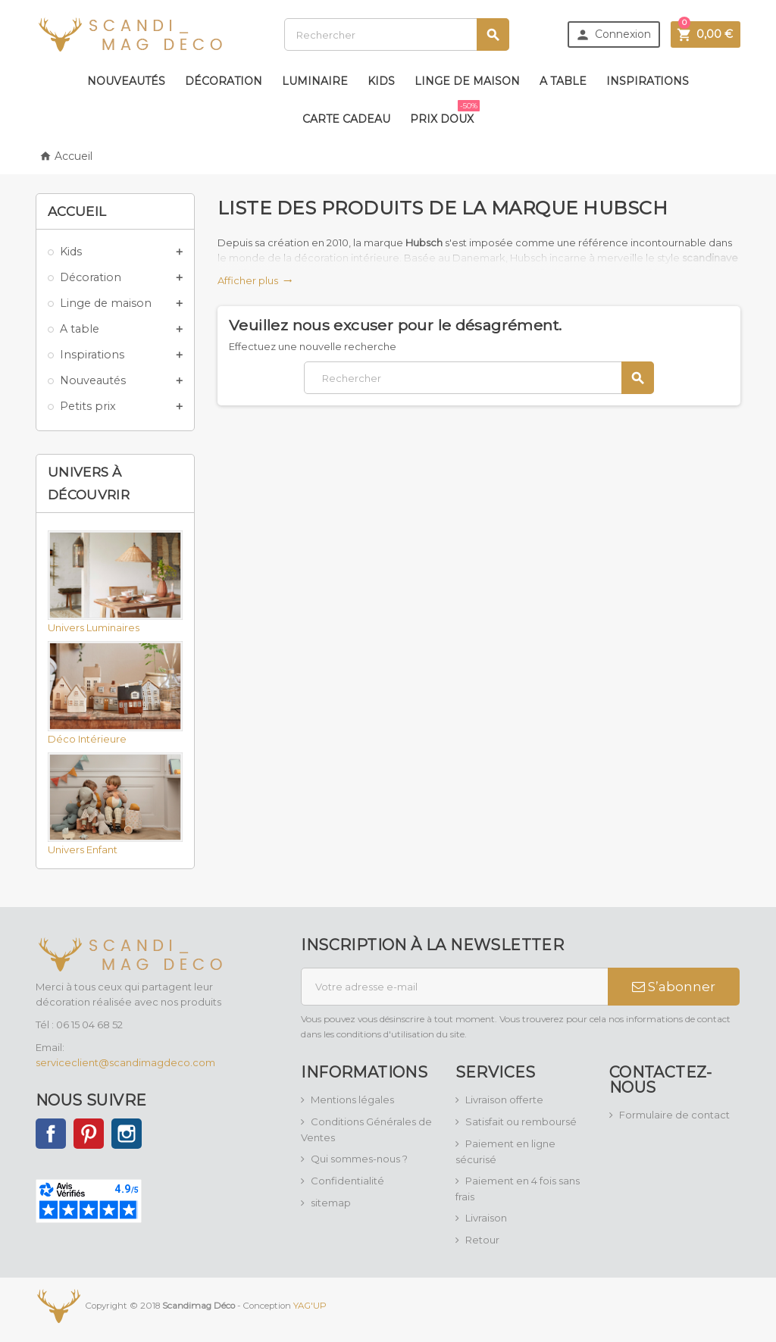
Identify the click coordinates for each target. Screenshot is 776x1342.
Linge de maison (467, 81)
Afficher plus (255, 280)
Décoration (223, 81)
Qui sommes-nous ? (359, 1159)
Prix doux (445, 113)
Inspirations (647, 81)
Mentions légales (352, 1099)
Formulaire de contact (674, 1115)
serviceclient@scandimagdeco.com (125, 1062)
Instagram (126, 1133)
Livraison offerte (504, 1099)
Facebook (51, 1133)
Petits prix (88, 406)
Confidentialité (347, 1181)
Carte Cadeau (346, 119)
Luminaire (315, 81)
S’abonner (673, 986)
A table (563, 81)
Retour (482, 1240)
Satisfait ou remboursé (521, 1121)
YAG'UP (310, 1305)
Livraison (486, 1218)
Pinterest (89, 1133)
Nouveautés (126, 81)
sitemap (331, 1203)
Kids (381, 81)
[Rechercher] (396, 34)
